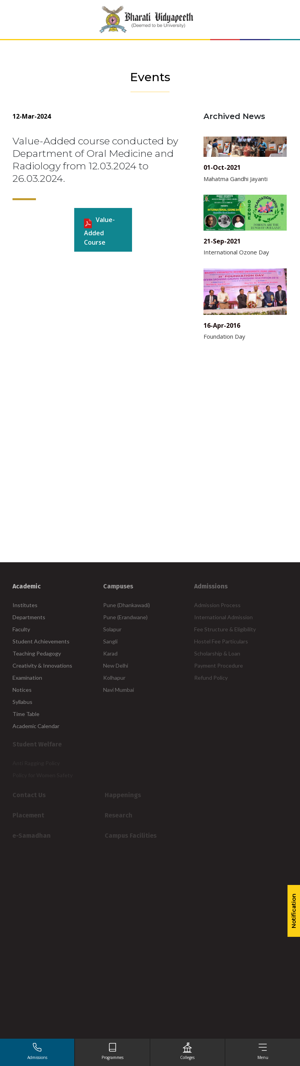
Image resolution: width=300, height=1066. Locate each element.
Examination (27, 677)
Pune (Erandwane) (125, 617)
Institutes (25, 605)
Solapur (112, 629)
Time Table (25, 714)
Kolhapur (114, 677)
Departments (28, 617)
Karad (110, 653)
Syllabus (22, 701)
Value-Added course (99, 231)
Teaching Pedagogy (36, 653)
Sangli (110, 641)
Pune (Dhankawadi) (126, 605)
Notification (293, 911)
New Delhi (115, 665)
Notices (22, 689)
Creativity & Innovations (42, 665)
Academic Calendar (35, 726)
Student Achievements (41, 641)
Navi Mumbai (118, 689)
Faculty (21, 629)
